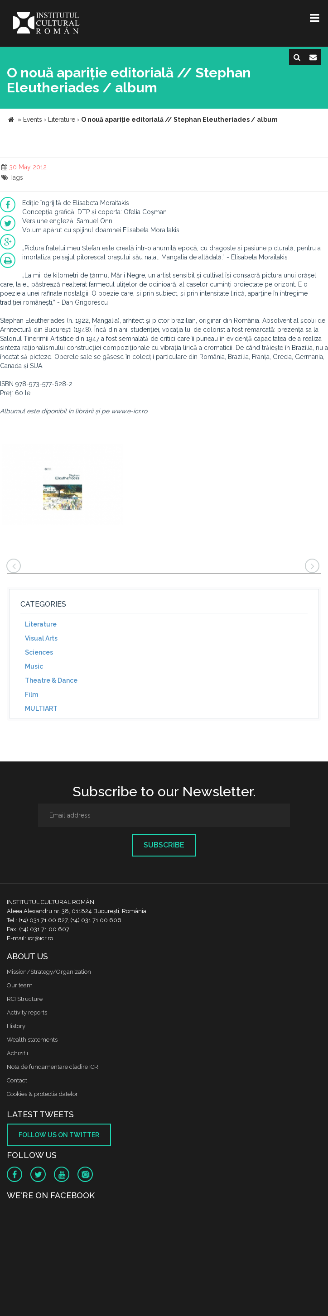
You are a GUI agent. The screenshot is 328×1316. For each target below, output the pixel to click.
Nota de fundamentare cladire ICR (52, 1066)
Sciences (39, 652)
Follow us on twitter (59, 1135)
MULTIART (41, 708)
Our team (20, 985)
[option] (62, 485)
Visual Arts (41, 638)
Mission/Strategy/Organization (49, 971)
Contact (17, 1080)
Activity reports (27, 1012)
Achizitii (17, 1053)
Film (31, 694)
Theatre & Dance (51, 680)
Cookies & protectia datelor (42, 1094)
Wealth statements (32, 1039)
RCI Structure (25, 998)
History (16, 1026)
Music (34, 666)
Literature (41, 624)
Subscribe (164, 845)
